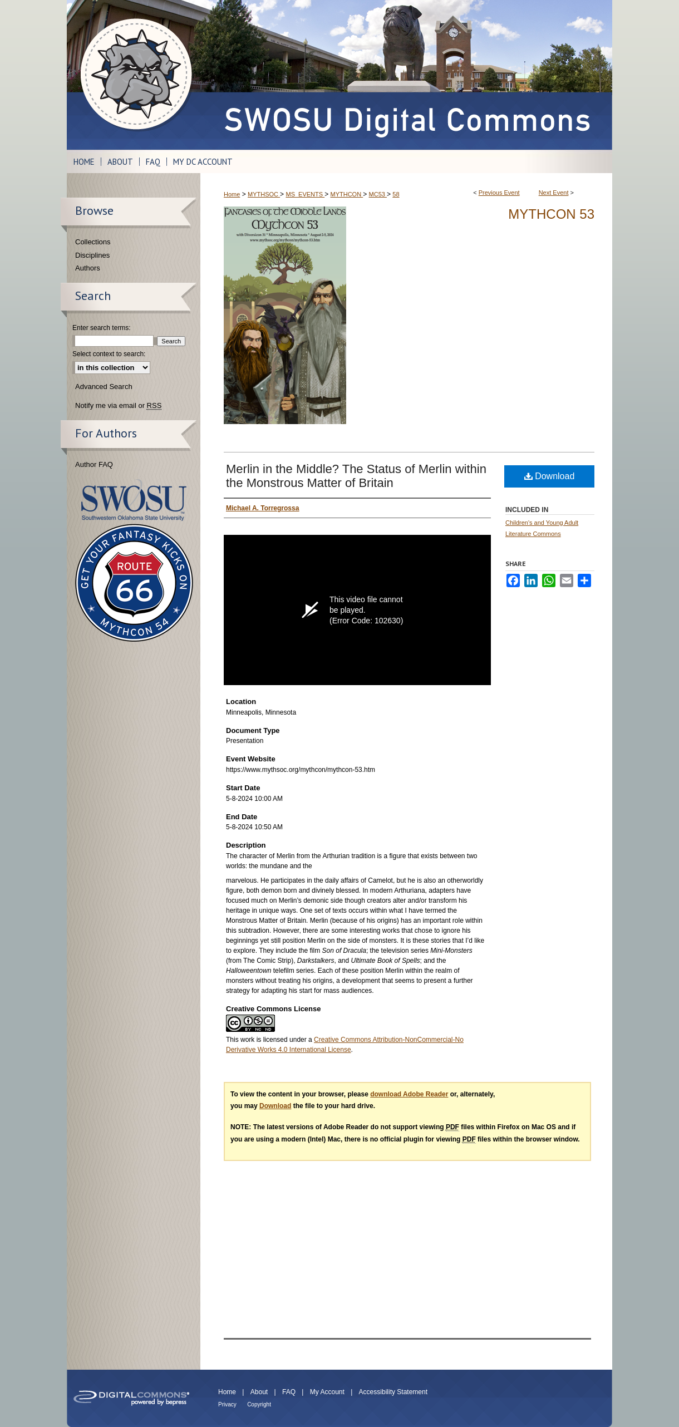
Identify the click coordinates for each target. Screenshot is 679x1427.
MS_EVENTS (305, 194)
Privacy (227, 1404)
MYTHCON (347, 194)
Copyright (259, 1404)
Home (232, 194)
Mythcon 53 (551, 214)
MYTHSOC (264, 194)
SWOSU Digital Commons (406, 75)
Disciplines (92, 255)
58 (395, 194)
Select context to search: (108, 354)
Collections (93, 242)
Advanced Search (103, 386)
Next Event (554, 192)
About (259, 1392)
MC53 (378, 194)
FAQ (289, 1392)
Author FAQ (94, 464)
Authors (87, 268)
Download (549, 476)
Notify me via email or (118, 405)
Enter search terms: (101, 328)
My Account (327, 1392)
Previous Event (499, 192)
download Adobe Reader (409, 1094)
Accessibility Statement (393, 1392)
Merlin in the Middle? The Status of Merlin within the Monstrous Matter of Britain (356, 476)
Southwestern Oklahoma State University (133, 500)
